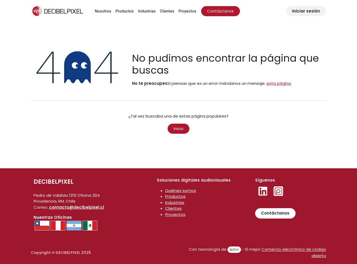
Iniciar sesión (306, 11)
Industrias (174, 202)
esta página (279, 83)
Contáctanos (220, 11)
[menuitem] (103, 11)
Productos (175, 196)
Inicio (179, 128)
